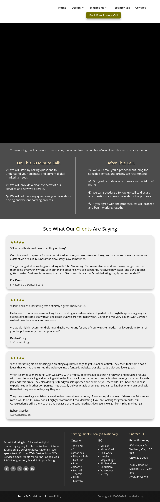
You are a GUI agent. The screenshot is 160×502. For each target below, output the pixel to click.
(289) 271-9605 (138, 457)
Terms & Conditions (29, 496)
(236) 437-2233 (138, 477)
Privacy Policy (53, 496)
